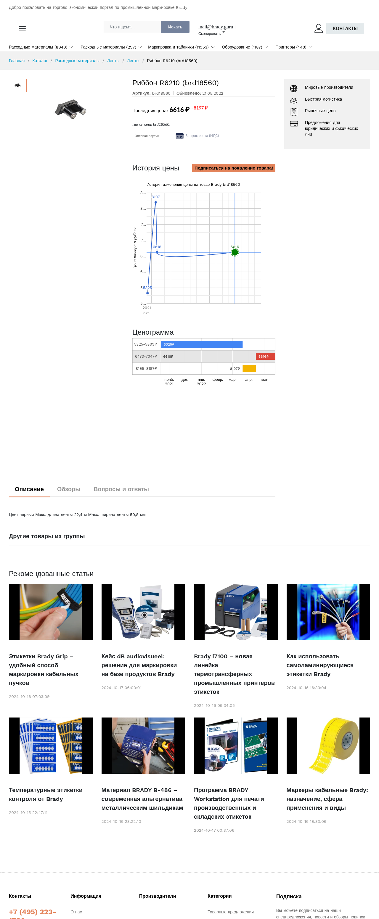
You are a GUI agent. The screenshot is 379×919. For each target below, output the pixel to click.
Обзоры (69, 489)
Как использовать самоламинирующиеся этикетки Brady (320, 665)
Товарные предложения (231, 912)
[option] (76, 110)
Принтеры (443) (291, 47)
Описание (29, 489)
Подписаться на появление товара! (234, 168)
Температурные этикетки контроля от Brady (46, 794)
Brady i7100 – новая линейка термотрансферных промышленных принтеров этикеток (234, 674)
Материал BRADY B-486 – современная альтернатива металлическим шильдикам (142, 798)
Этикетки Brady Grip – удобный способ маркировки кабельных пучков (43, 669)
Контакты (345, 28)
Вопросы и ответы (121, 489)
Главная (17, 60)
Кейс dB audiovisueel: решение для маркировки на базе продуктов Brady (139, 665)
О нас (76, 912)
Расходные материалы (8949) (38, 47)
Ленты (113, 60)
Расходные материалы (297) (108, 47)
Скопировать (212, 33)
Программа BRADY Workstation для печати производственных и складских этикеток (229, 803)
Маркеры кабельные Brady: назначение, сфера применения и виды (327, 798)
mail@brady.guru (215, 27)
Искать (175, 27)
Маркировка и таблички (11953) (178, 47)
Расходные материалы (77, 60)
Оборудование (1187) (242, 47)
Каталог (39, 60)
